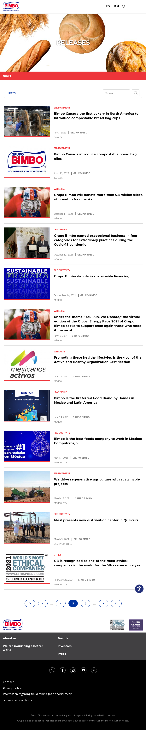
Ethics (57, 554)
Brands (63, 638)
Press (62, 654)
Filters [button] (11, 93)
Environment (62, 107)
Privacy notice (12, 688)
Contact (8, 682)
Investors (65, 646)
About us (9, 638)
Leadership (60, 229)
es (108, 6)
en (116, 6)
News (7, 76)
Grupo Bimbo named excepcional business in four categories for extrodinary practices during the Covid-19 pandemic (95, 240)
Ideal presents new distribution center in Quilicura (96, 520)
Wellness (59, 189)
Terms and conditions (17, 700)
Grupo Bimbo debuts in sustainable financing (92, 276)
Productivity (62, 270)
